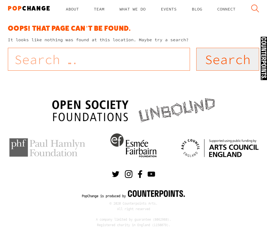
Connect (226, 9)
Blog (197, 9)
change (29, 8)
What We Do (132, 9)
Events (169, 9)
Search (255, 9)
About (72, 9)
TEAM (99, 9)
